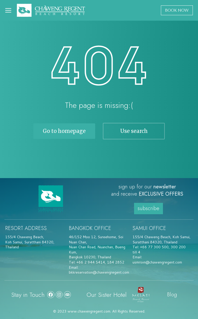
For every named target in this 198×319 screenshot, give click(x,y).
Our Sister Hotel (107, 294)
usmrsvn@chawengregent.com (157, 262)
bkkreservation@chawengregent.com (99, 272)
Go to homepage (64, 131)
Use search (134, 131)
